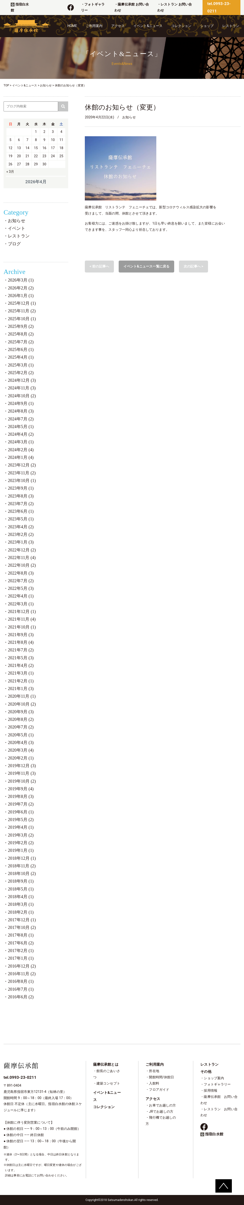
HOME (72, 26)
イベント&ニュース (148, 26)
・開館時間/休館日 (160, 1077)
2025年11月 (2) (22, 311)
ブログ (14, 243)
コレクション (181, 26)
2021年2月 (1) (21, 681)
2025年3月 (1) (21, 365)
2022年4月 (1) (21, 596)
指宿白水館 (211, 1134)
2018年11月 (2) (22, 866)
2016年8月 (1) (21, 981)
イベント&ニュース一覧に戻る (146, 266)
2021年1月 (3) (21, 688)
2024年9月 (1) (21, 403)
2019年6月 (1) (21, 812)
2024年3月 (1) (21, 442)
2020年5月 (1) (21, 735)
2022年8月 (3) (21, 573)
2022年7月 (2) (21, 580)
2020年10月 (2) (22, 704)
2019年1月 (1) (21, 850)
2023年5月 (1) (21, 519)
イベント (16, 228)
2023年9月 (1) (21, 488)
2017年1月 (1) (21, 958)
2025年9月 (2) (21, 326)
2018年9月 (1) (21, 881)
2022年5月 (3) (21, 588)
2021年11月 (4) (22, 619)
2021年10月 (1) (22, 627)
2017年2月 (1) (21, 950)
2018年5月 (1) (21, 889)
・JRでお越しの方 (159, 1111)
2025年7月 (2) (21, 342)
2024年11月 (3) (22, 388)
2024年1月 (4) (21, 457)
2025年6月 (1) (21, 349)
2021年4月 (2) (21, 665)
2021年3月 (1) (21, 673)
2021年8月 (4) (21, 642)
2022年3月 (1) (21, 604)
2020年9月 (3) (21, 711)
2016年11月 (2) (22, 973)
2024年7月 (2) (21, 419)
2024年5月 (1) (21, 426)
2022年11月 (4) (22, 557)
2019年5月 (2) (21, 819)
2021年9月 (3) (21, 634)
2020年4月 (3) (21, 742)
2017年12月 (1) (22, 919)
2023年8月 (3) (21, 496)
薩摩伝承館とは (105, 1064)
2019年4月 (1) (21, 827)
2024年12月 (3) (22, 380)
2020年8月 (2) (21, 719)
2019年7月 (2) (21, 804)
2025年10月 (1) (22, 318)
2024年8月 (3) (21, 411)
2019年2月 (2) (21, 842)
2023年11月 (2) (22, 473)
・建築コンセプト (106, 1083)
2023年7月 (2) (21, 503)
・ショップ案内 (212, 1078)
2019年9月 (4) (21, 788)
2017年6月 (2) (21, 943)
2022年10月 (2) (22, 565)
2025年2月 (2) (21, 372)
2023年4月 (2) (21, 526)
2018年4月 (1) (21, 896)
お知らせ (16, 220)
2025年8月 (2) (21, 334)
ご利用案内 (94, 26)
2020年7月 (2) (21, 727)
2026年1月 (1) (21, 295)
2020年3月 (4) (21, 750)
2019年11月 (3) (22, 773)
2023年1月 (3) (21, 542)
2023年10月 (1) (22, 480)
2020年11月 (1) (22, 696)
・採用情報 (208, 1090)
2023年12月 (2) (22, 465)
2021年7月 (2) (21, 650)
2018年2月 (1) (21, 912)
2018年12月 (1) (22, 858)
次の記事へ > (193, 266)
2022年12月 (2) (22, 550)
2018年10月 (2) (22, 873)
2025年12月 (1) (22, 303)
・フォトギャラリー (215, 1084)
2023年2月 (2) (21, 534)
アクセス (118, 26)
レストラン (230, 26)
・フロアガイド (157, 1089)
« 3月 (10, 171)
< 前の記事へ (99, 266)
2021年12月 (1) (22, 611)
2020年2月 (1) (21, 758)
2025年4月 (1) (21, 357)
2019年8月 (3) (21, 796)
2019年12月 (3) (22, 765)
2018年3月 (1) (21, 904)
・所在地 (152, 1071)
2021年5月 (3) (21, 657)
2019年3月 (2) (21, 835)
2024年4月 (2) (21, 434)
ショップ (207, 26)
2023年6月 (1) (21, 511)
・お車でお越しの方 (161, 1105)
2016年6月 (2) (21, 997)
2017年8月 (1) (21, 935)
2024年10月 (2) (22, 395)
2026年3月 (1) (21, 280)
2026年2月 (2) (21, 288)
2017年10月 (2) (22, 927)
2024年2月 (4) (21, 449)
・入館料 (152, 1083)
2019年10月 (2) (22, 781)
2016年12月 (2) (22, 966)
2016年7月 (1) (21, 989)
